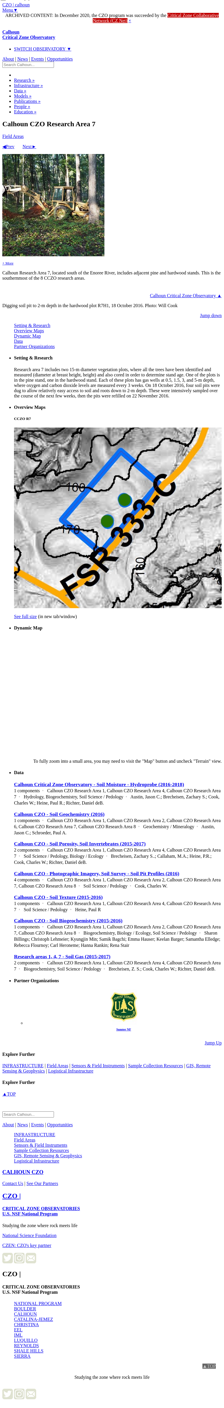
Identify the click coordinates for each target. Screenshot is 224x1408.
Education (25, 111)
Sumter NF (123, 1029)
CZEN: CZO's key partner (26, 1245)
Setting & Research (32, 325)
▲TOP (9, 1094)
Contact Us (12, 1183)
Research (24, 80)
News (22, 58)
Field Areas (13, 136)
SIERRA (22, 1356)
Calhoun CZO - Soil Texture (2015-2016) (58, 897)
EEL (18, 1329)
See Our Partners (42, 1183)
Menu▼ (10, 10)
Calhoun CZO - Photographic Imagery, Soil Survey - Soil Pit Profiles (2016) (96, 873)
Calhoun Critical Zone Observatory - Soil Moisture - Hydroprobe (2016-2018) (99, 784)
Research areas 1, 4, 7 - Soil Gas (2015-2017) (62, 956)
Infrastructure (28, 85)
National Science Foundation (29, 1235)
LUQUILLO (26, 1340)
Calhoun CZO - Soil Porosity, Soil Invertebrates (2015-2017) (80, 844)
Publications (27, 101)
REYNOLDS (26, 1345)
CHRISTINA (26, 1324)
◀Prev (8, 146)
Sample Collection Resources (155, 1065)
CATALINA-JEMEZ (33, 1319)
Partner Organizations (34, 346)
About (8, 58)
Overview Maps (29, 330)
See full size (25, 616)
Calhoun (28, 35)
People (22, 106)
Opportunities (60, 58)
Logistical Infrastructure (70, 1070)
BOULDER (25, 1308)
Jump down (211, 315)
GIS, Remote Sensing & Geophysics (48, 1155)
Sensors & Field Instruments (98, 1065)
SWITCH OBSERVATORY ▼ (42, 48)
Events (37, 58)
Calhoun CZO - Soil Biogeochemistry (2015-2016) (68, 920)
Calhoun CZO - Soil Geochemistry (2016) (59, 814)
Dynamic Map (27, 335)
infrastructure (22, 1065)
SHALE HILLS (28, 1350)
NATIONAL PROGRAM (38, 1303)
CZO (22, 1172)
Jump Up (213, 1042)
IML (18, 1335)
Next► (29, 146)
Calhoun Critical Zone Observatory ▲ (186, 295)
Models (23, 96)
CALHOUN (25, 1314)
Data (20, 90)
